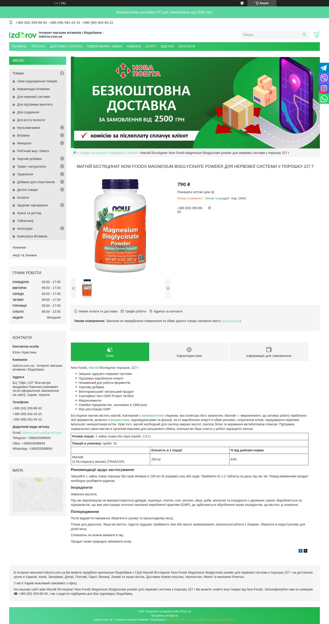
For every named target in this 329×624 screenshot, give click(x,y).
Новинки (19, 247)
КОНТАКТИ (186, 46)
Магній (132, 153)
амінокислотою (153, 415)
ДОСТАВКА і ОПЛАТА (66, 46)
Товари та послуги (93, 153)
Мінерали (117, 153)
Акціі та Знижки (25, 255)
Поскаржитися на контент (183, 619)
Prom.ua (186, 611)
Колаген (23, 197)
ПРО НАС (38, 46)
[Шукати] (304, 35)
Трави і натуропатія (31, 166)
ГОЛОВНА (19, 46)
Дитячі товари (27, 190)
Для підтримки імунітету (35, 104)
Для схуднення (28, 112)
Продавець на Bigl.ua (164, 615)
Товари (18, 73)
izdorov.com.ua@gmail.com (42, 432)
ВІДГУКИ (167, 46)
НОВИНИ (134, 46)
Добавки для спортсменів (36, 182)
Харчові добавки (29, 159)
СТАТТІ (150, 46)
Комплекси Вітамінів (32, 236)
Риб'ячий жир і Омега (33, 151)
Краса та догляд (29, 213)
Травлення (25, 174)
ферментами (120, 420)
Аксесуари (25, 228)
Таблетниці (25, 221)
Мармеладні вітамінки (33, 89)
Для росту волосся (31, 120)
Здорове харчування (32, 205)
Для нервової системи (33, 97)
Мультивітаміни (28, 128)
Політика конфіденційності (218, 619)
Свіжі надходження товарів (37, 81)
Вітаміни (23, 135)
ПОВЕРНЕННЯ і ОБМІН (104, 46)
